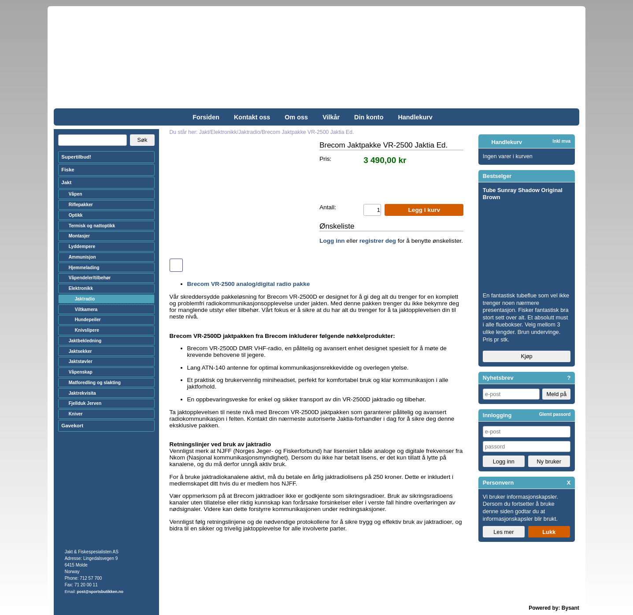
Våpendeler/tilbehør (90, 277)
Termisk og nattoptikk (92, 225)
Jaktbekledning (85, 340)
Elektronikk (81, 288)
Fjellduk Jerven (85, 403)
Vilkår (331, 117)
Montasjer (79, 235)
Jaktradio (85, 298)
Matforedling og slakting (95, 382)
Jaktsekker (80, 351)
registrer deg (377, 240)
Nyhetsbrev (498, 377)
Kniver (76, 413)
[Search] (92, 140)
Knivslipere (87, 330)
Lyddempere (82, 246)
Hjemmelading (84, 267)
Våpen (75, 194)
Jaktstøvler (81, 361)
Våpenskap (81, 372)
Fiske (67, 169)
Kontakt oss (252, 117)
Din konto (368, 117)
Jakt (66, 182)
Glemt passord (555, 414)
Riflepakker (81, 204)
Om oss (296, 117)
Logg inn (331, 240)
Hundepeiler (88, 319)
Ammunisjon (82, 257)
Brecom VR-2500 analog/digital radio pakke (248, 284)
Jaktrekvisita (82, 393)
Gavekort (72, 425)
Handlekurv (415, 117)
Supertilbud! (76, 156)
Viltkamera (86, 309)
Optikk (76, 215)
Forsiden (205, 117)
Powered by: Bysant (554, 608)
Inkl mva (561, 141)
